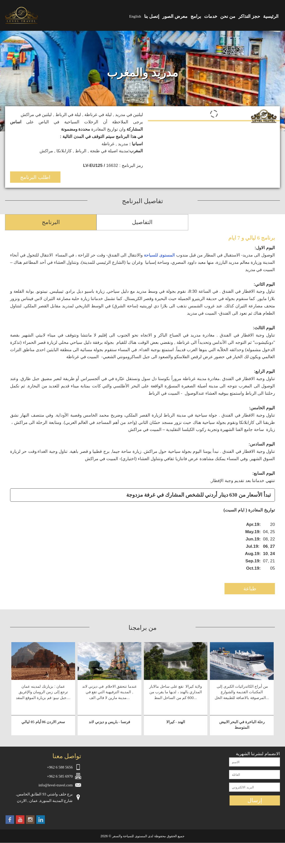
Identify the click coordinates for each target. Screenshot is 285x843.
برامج (196, 16)
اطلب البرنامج (35, 177)
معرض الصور (174, 16)
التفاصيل (142, 222)
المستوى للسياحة (159, 255)
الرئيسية (270, 16)
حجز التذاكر (249, 16)
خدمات (210, 16)
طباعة (249, 588)
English (135, 16)
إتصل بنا (151, 16)
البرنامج (51, 222)
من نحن (227, 16)
